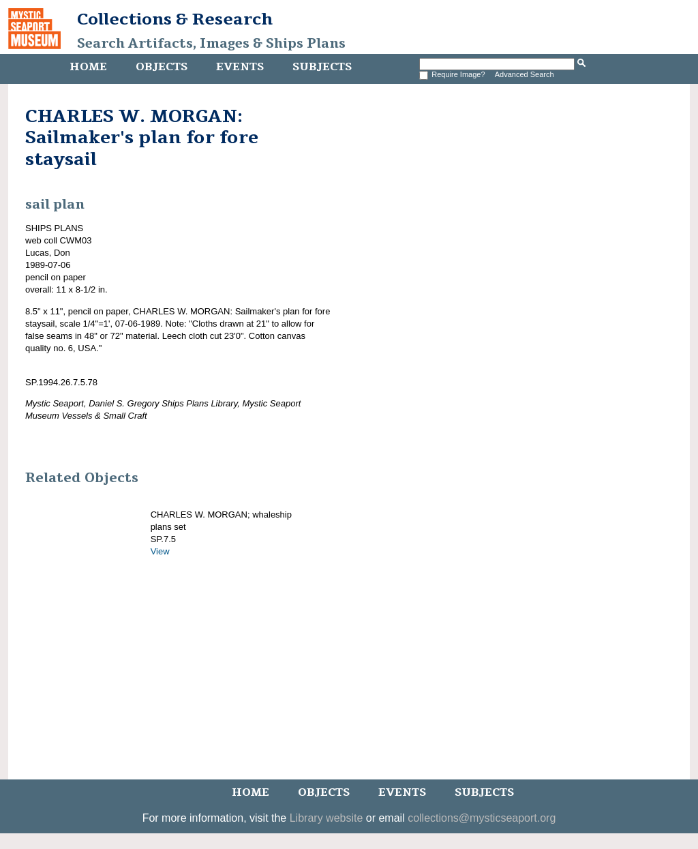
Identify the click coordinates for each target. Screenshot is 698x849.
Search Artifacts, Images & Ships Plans (211, 44)
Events (240, 66)
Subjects (322, 66)
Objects (161, 66)
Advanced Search (524, 74)
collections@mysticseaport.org (482, 818)
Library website (326, 818)
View (160, 551)
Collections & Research (175, 19)
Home (88, 66)
